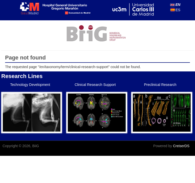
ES (176, 10)
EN (175, 5)
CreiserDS (181, 146)
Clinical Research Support (95, 85)
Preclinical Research (160, 85)
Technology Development (30, 85)
